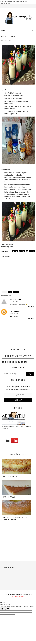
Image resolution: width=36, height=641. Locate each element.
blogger (4, 292)
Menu (3, 30)
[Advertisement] (18, 274)
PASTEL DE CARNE (10, 476)
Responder (31, 306)
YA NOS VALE (15, 299)
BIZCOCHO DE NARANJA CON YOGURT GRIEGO (15, 518)
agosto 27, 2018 (14, 313)
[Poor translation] (7, 608)
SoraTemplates (16, 594)
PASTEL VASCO (9, 497)
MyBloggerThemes (18, 596)
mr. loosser (15, 311)
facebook (16, 292)
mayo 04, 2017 (13, 301)
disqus (10, 292)
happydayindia (14, 316)
